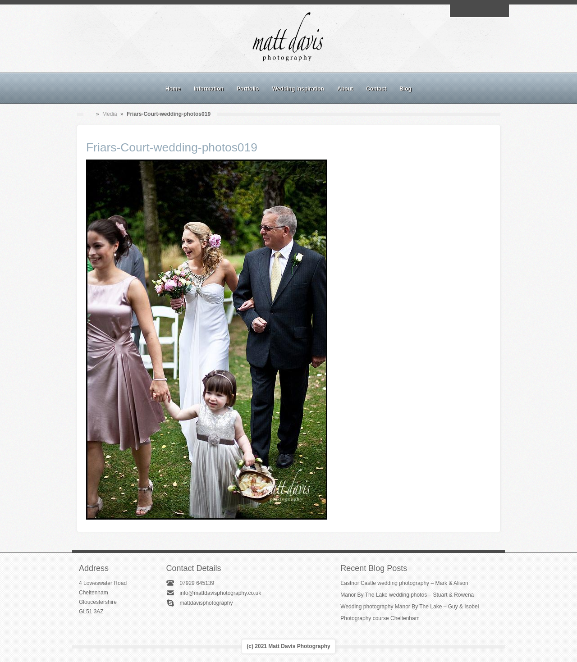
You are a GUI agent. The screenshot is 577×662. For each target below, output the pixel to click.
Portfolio (248, 89)
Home (172, 89)
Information (209, 89)
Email (458, 10)
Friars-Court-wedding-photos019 (171, 147)
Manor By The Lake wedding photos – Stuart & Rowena (407, 595)
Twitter (499, 10)
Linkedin (489, 10)
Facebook (468, 10)
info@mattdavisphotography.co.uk (220, 593)
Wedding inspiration (298, 89)
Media (109, 114)
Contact (376, 89)
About (345, 89)
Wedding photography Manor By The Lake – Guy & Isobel (409, 606)
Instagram (479, 10)
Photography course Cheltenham (379, 618)
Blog (405, 89)
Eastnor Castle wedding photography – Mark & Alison (404, 583)
